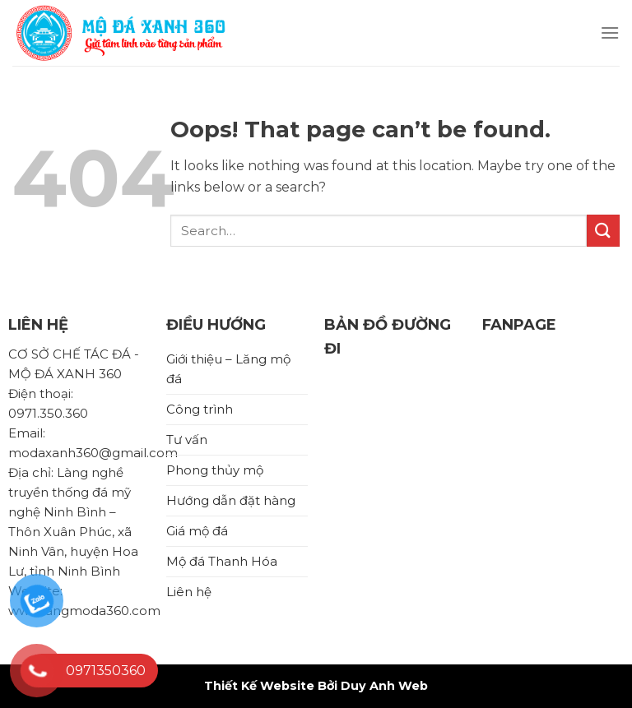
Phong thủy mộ (214, 470)
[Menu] (610, 32)
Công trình (199, 409)
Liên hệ (188, 591)
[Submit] (603, 231)
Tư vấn (186, 439)
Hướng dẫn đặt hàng (230, 500)
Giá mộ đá (197, 531)
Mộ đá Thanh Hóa (221, 561)
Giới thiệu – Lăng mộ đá (228, 368)
